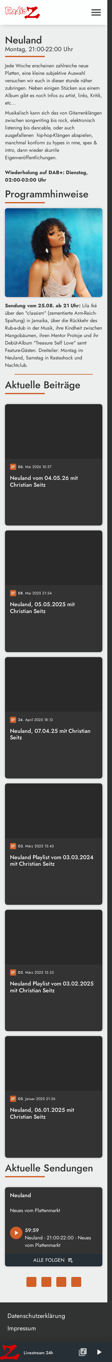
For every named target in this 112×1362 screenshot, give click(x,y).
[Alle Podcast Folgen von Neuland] (53, 1260)
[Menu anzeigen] (96, 12)
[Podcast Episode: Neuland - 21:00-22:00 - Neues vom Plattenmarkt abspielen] (16, 1233)
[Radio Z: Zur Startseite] (29, 12)
